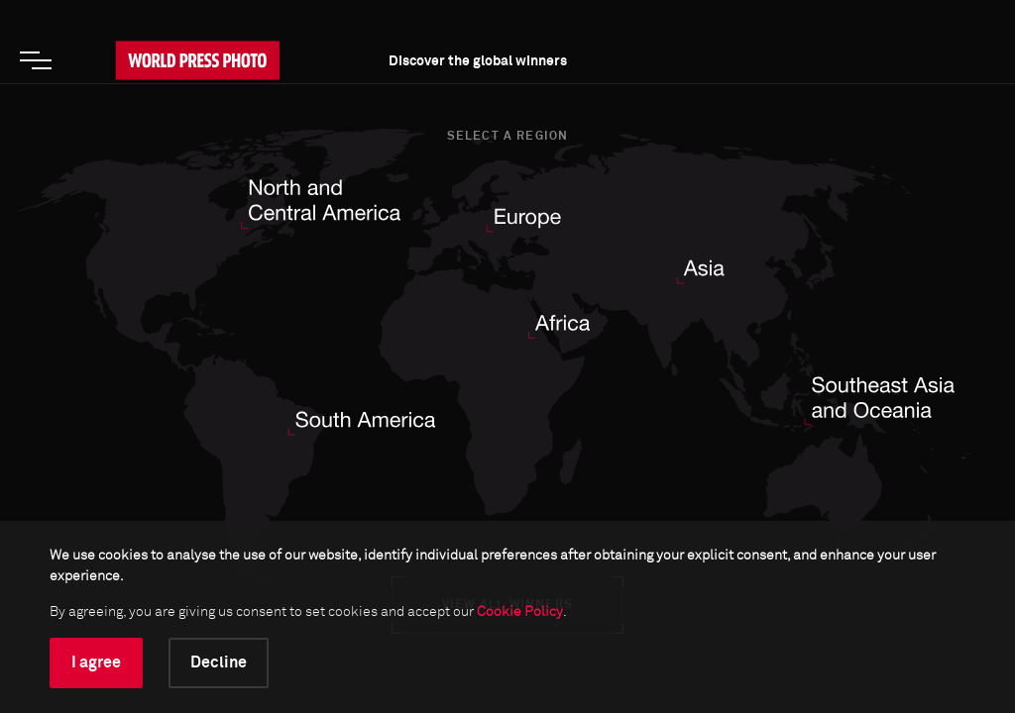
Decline (218, 662)
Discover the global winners (478, 61)
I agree (96, 662)
